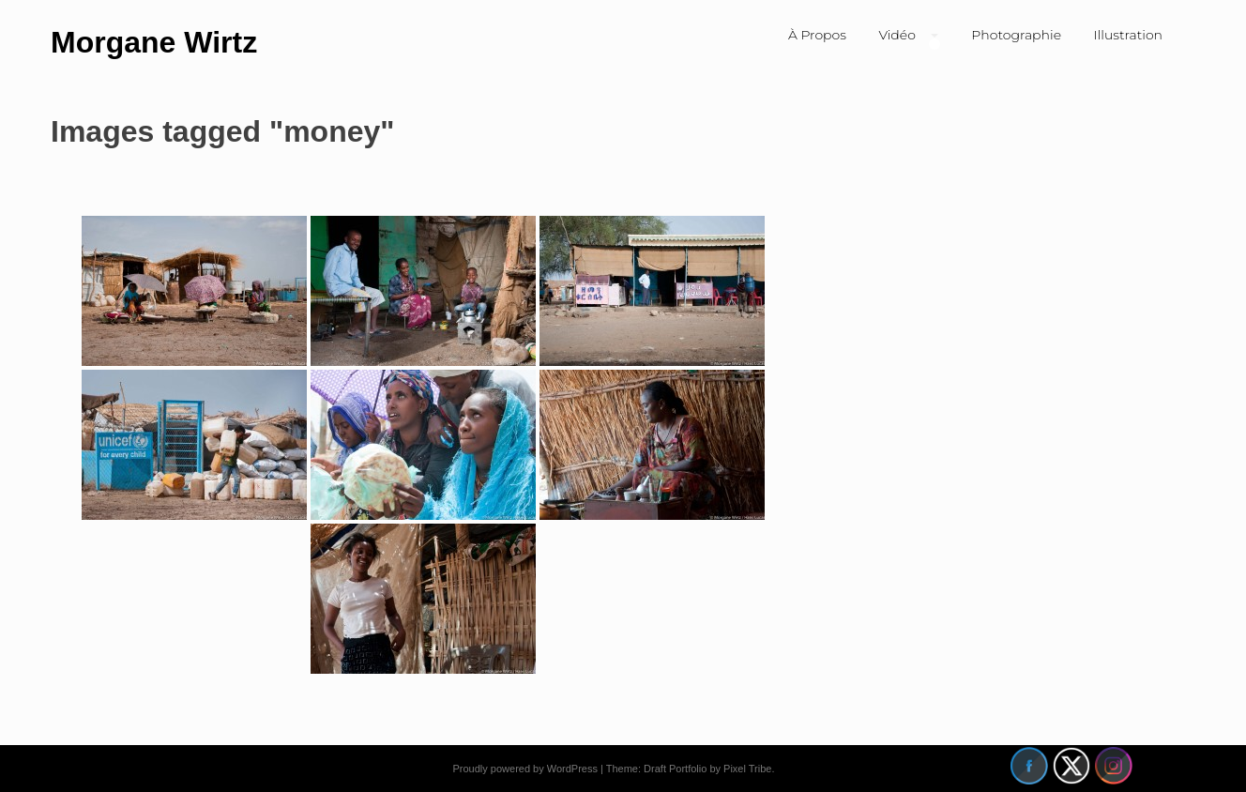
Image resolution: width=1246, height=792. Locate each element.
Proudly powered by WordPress (524, 768)
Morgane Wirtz (154, 42)
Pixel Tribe (747, 768)
